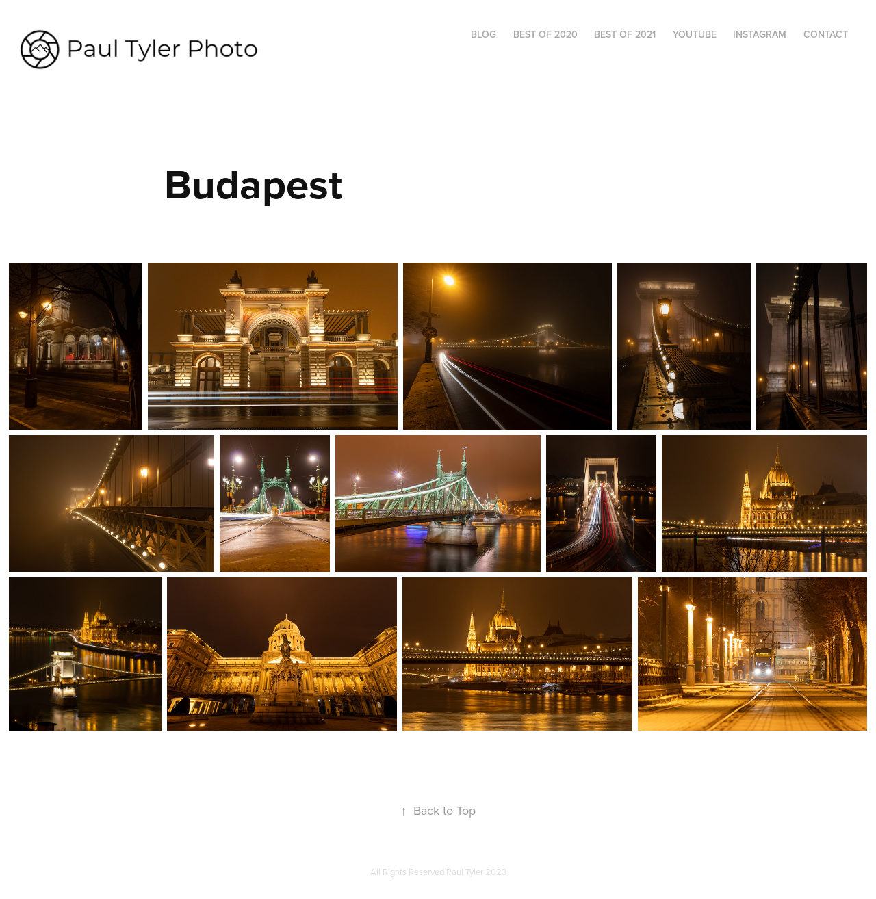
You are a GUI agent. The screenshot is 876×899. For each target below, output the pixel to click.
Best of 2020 (545, 34)
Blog (483, 34)
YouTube (695, 34)
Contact (825, 34)
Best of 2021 (625, 34)
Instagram (759, 34)
